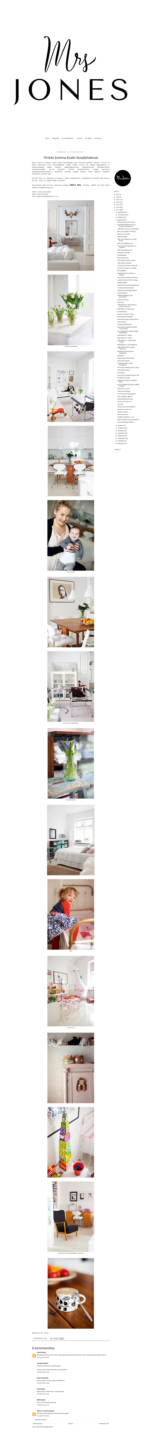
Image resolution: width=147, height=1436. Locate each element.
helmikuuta (121, 441)
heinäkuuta (121, 428)
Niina (38, 1389)
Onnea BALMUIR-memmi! (125, 399)
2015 (118, 200)
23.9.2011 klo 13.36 (43, 1372)
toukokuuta (121, 433)
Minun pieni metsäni (123, 234)
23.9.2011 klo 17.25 (43, 1405)
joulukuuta (121, 212)
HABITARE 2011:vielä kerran (125, 309)
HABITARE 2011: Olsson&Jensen (127, 345)
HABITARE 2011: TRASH (124, 335)
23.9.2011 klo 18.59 (43, 1416)
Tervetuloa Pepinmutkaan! (125, 288)
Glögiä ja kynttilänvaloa (124, 324)
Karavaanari (121, 373)
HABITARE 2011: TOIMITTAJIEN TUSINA (126, 341)
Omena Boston (122, 312)
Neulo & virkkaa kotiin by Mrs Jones (128, 420)
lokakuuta (121, 217)
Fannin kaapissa (122, 293)
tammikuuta (121, 443)
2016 (118, 197)
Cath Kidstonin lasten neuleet (126, 260)
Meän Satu (40, 1378)
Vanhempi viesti (104, 1424)
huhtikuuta (121, 436)
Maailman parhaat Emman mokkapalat (125, 352)
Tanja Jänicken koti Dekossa (125, 358)
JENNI (38, 1400)
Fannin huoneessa (123, 300)
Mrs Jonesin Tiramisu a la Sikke (126, 268)
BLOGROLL (98, 138)
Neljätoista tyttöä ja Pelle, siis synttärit (126, 274)
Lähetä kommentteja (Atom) (44, 1427)
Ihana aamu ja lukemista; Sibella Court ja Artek (127, 328)
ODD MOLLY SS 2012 (123, 389)
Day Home (120, 302)
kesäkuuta (121, 431)
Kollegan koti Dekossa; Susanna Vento (127, 381)
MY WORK (88, 138)
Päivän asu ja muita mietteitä (126, 407)
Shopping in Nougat (123, 378)
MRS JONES (55, 138)
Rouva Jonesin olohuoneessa (126, 222)
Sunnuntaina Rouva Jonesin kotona (128, 319)
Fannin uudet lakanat (123, 391)
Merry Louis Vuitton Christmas (126, 231)
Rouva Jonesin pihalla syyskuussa (127, 277)
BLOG (47, 138)
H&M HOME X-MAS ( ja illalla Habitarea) (125, 348)
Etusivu (70, 1424)
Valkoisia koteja (122, 236)
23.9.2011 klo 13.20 (43, 1357)
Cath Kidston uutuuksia (124, 263)
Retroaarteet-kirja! (123, 258)
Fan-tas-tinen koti (122, 414)
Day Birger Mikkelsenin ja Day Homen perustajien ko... (126, 225)
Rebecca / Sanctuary (43, 1411)
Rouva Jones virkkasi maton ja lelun (128, 367)
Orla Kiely (120, 404)
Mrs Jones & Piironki (123, 253)
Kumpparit (120, 356)
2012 (118, 207)
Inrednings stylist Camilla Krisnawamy (125, 364)
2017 (118, 194)
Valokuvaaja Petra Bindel (125, 317)
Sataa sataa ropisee (123, 361)
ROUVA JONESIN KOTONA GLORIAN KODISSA (128, 385)
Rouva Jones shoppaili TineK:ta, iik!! (128, 375)
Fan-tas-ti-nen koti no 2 (124, 409)
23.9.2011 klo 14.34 (43, 1394)
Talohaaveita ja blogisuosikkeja (127, 290)
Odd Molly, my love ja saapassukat (128, 229)
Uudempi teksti (37, 1424)
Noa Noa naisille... (123, 412)
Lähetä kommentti (40, 1420)
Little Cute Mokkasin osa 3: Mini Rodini (127, 240)
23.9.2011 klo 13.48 (43, 1383)
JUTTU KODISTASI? (67, 138)
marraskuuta (122, 215)
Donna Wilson (121, 322)
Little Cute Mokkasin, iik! (124, 250)
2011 (118, 210)
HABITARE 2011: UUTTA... (125, 338)
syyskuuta (121, 220)
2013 (118, 205)
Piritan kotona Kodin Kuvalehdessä (128, 285)
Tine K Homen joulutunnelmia (126, 394)
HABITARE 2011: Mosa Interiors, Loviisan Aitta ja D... (127, 305)
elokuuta (120, 425)
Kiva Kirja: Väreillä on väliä (125, 314)
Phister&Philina (122, 255)
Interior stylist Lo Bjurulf (124, 396)
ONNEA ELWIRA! (122, 283)
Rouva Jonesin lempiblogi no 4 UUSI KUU (126, 246)
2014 (118, 202)
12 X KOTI (79, 138)
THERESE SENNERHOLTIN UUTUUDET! (124, 296)
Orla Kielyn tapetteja (123, 370)
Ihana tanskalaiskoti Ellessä (125, 422)
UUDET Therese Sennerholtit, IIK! (127, 265)
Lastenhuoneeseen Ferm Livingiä (127, 280)
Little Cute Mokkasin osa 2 (125, 243)
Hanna (39, 1352)
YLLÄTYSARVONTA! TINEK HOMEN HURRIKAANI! (127, 332)
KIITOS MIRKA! (121, 271)
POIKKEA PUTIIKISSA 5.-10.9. (125, 417)
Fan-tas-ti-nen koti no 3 (124, 401)
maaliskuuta (121, 438)
